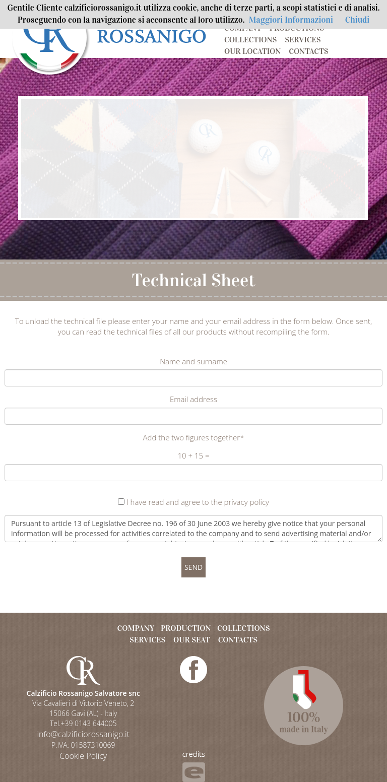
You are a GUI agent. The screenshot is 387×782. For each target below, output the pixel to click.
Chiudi (357, 20)
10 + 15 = (193, 455)
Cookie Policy (83, 755)
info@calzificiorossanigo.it (83, 734)
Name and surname (193, 361)
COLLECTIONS (250, 39)
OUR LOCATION (252, 51)
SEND (193, 567)
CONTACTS (308, 51)
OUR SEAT (191, 639)
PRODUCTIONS (297, 28)
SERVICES (302, 39)
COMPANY (243, 28)
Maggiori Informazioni (291, 20)
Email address (193, 399)
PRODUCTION (186, 628)
